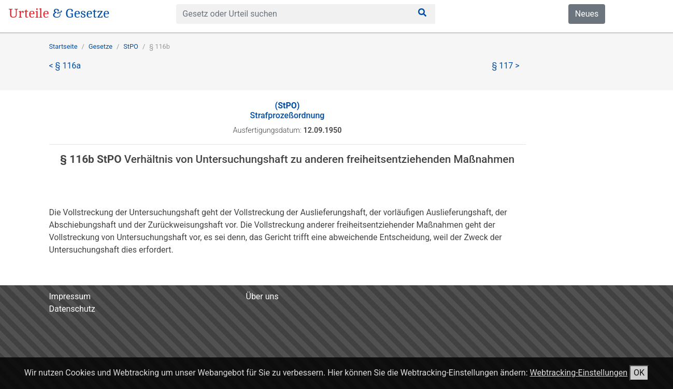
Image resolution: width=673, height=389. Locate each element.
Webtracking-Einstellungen (578, 373)
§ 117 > (506, 66)
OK (639, 373)
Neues (586, 14)
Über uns (262, 296)
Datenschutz (72, 309)
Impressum (70, 296)
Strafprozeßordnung (287, 110)
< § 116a (65, 66)
